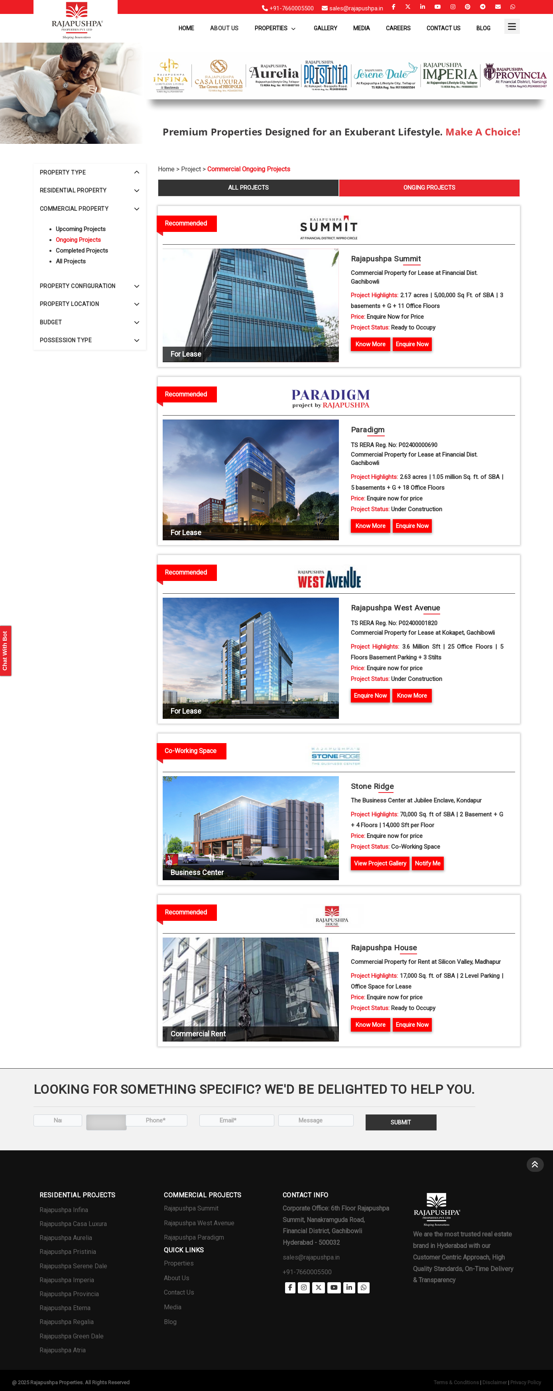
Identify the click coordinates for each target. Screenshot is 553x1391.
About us (224, 28)
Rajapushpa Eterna (65, 1308)
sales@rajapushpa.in (311, 1257)
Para (368, 430)
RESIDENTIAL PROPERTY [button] (90, 190)
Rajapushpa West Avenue (199, 1223)
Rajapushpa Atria (62, 1350)
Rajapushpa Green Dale (71, 1336)
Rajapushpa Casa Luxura (73, 1224)
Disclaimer (494, 1382)
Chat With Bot (4, 651)
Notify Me (428, 863)
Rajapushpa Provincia (69, 1294)
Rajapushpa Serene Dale (73, 1266)
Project (191, 169)
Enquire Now (412, 344)
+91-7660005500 (307, 1272)
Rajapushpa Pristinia (67, 1252)
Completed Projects (82, 250)
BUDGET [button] (90, 322)
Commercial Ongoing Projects (248, 169)
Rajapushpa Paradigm (194, 1237)
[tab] (90, 172)
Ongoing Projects (78, 239)
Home (186, 28)
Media (361, 28)
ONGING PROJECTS (429, 187)
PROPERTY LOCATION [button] (90, 304)
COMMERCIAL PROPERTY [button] (90, 209)
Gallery (325, 28)
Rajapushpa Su (386, 259)
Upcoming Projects (81, 229)
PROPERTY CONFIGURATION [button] (90, 286)
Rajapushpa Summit (191, 1208)
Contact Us (444, 28)
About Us (176, 1278)
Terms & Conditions (456, 1382)
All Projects (71, 261)
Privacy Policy (525, 1382)
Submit (401, 1122)
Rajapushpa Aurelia (65, 1238)
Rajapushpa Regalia (66, 1322)
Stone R (372, 787)
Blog (483, 28)
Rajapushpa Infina (63, 1210)
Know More (371, 344)
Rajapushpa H (384, 948)
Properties (275, 28)
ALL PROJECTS (248, 187)
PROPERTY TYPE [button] (90, 172)
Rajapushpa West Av (395, 608)
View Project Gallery (380, 863)
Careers (398, 28)
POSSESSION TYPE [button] (90, 340)
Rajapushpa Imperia (66, 1280)
